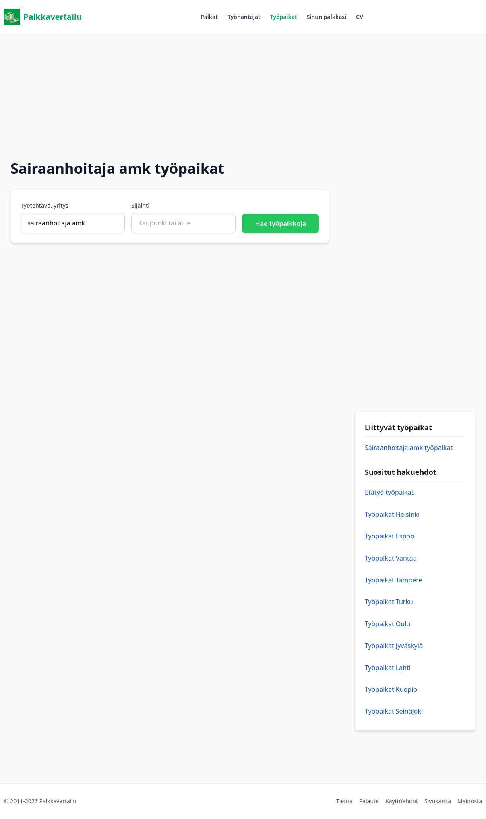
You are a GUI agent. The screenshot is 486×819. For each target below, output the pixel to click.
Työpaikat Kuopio (391, 689)
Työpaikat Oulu (387, 623)
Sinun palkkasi (327, 17)
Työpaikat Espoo (389, 536)
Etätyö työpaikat (389, 492)
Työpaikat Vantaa (391, 558)
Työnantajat (244, 17)
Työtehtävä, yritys (44, 205)
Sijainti (140, 205)
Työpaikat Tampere (393, 580)
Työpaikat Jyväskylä (394, 645)
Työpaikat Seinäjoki (394, 711)
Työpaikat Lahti (388, 667)
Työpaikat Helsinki (392, 514)
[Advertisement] (243, 90)
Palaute (369, 801)
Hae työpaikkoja (280, 223)
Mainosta (469, 801)
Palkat (209, 17)
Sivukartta (437, 801)
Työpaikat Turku (389, 601)
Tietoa (344, 801)
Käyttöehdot (401, 801)
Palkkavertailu (43, 17)
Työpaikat (283, 17)
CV (359, 17)
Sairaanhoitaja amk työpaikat (409, 447)
